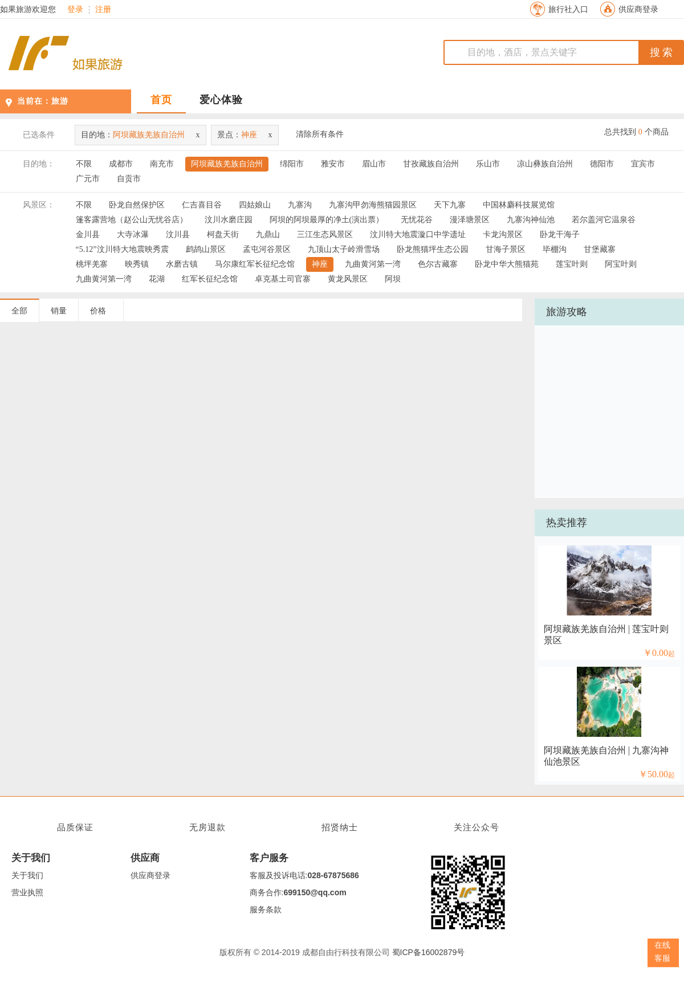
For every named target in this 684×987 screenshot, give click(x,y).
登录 (75, 10)
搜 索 (661, 52)
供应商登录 (638, 9)
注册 (103, 10)
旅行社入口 (568, 9)
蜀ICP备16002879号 (428, 952)
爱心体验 (221, 99)
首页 (161, 99)
